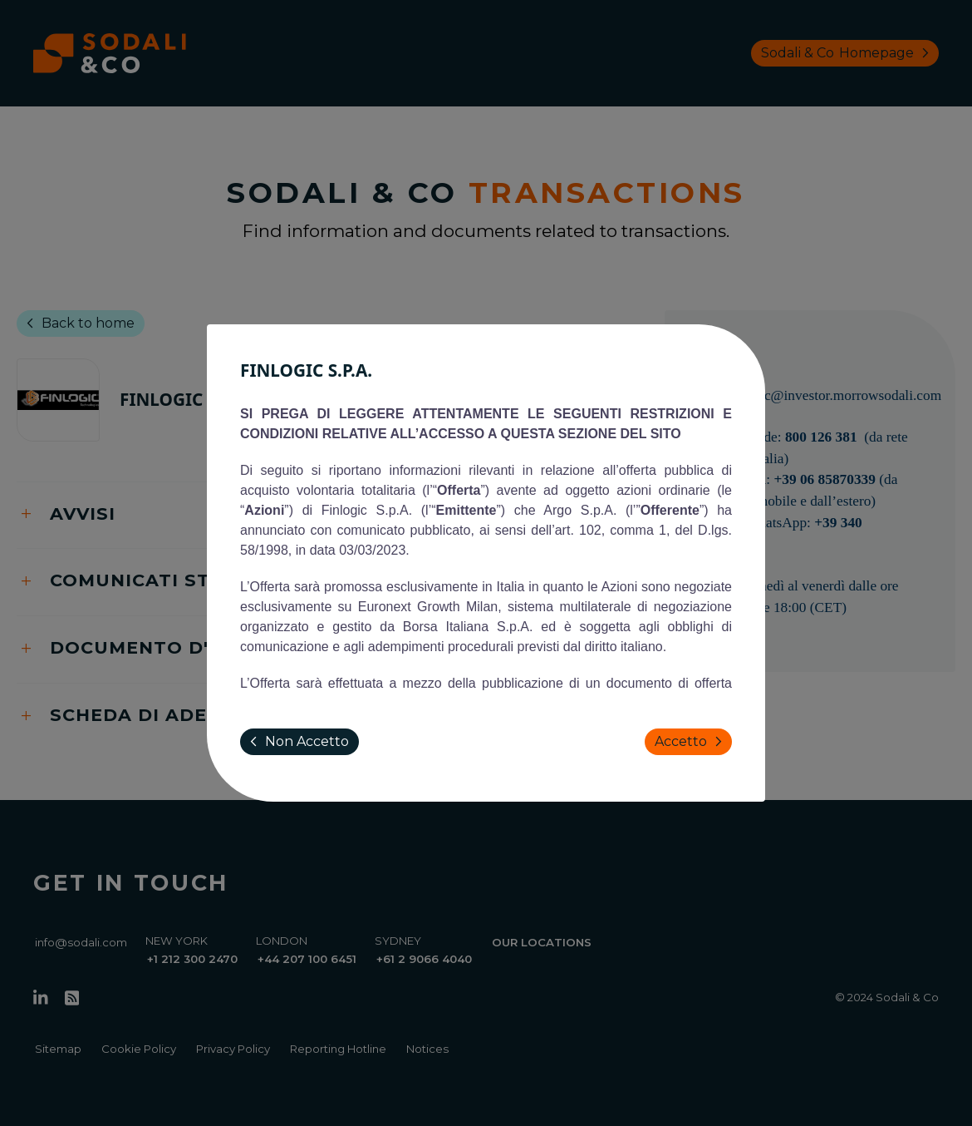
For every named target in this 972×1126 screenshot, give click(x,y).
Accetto (692, 741)
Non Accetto (296, 741)
